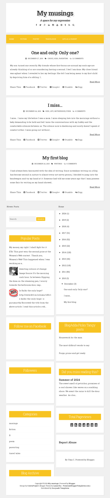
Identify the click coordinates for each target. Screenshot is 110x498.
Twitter (42, 87)
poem (68, 111)
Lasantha (57, 486)
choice (50, 58)
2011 (64, 271)
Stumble (67, 87)
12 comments (78, 58)
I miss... (55, 105)
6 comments (80, 111)
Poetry (36, 39)
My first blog (55, 158)
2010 (64, 278)
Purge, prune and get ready (72, 353)
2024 (64, 213)
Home (11, 39)
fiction (12, 429)
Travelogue (50, 39)
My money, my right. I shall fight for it (28, 247)
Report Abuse (68, 442)
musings (13, 423)
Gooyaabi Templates (60, 488)
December (69, 283)
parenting (63, 58)
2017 (64, 233)
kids (56, 58)
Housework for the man (70, 337)
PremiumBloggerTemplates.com (76, 486)
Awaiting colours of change (33, 269)
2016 (64, 239)
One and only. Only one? (55, 52)
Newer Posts (13, 206)
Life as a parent (69, 39)
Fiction (23, 39)
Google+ (55, 87)
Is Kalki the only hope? (30, 290)
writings (58, 164)
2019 (64, 220)
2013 (64, 259)
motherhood (59, 111)
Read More (95, 81)
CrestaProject (33, 486)
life (52, 111)
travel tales (14, 453)
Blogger (90, 459)
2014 (64, 252)
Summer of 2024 (69, 379)
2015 (64, 246)
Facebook (29, 87)
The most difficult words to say (74, 345)
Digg (78, 87)
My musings (55, 13)
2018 (64, 226)
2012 (64, 265)
